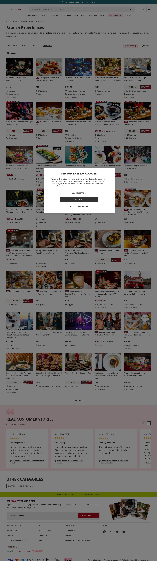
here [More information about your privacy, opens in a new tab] (63, 186)
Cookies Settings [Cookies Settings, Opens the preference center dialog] (79, 193)
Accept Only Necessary (79, 206)
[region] (79, 190)
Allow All (79, 200)
